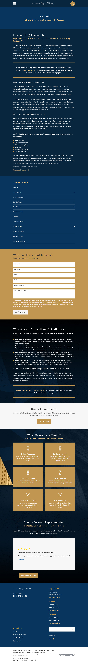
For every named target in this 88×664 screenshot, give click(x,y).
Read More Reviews (28, 576)
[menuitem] (44, 188)
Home (15, 632)
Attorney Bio (44, 422)
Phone (15, 275)
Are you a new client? (20, 286)
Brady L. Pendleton (19, 635)
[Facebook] (54, 639)
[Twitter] (50, 639)
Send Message (20, 313)
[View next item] (17, 576)
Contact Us (16, 641)
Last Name (17, 269)
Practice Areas (18, 638)
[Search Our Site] (72, 630)
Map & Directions (54, 598)
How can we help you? (20, 291)
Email (15, 280)
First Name (17, 264)
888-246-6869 (20, 596)
